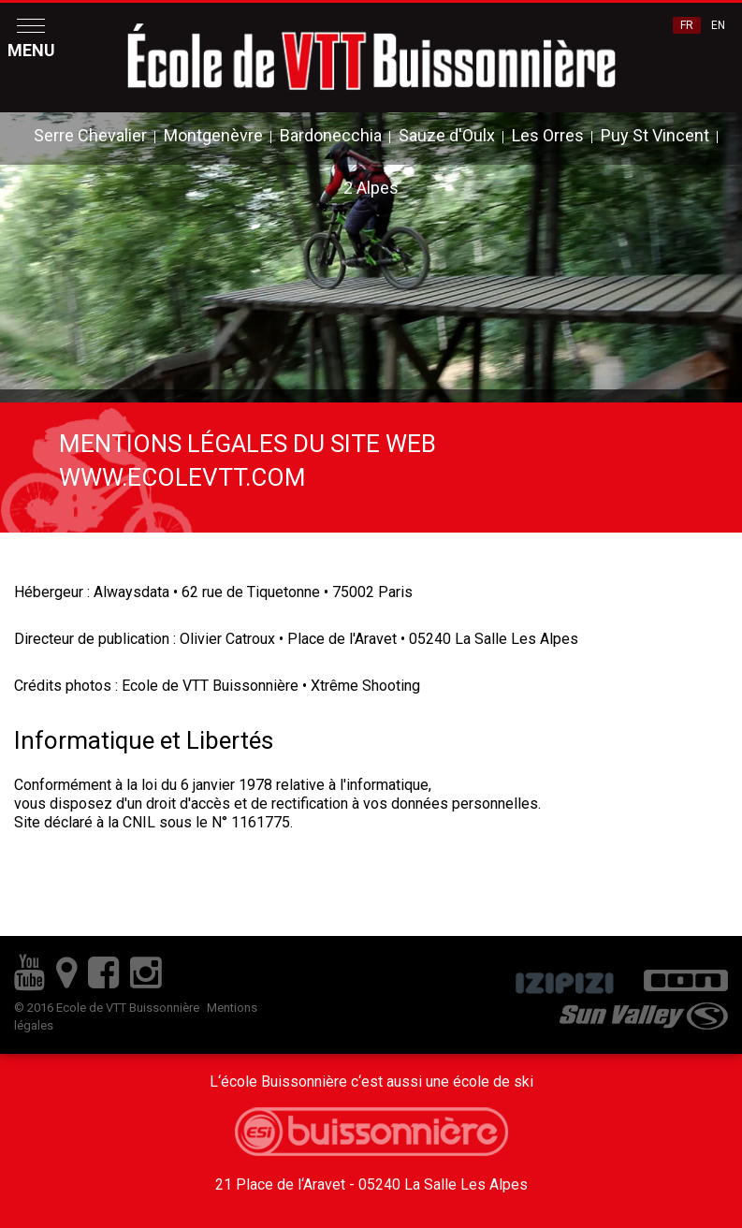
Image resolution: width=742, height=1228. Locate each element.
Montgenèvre (213, 135)
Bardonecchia (331, 135)
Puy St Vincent (655, 135)
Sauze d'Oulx (447, 135)
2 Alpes (371, 187)
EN (718, 25)
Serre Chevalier (90, 135)
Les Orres (548, 135)
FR (686, 25)
